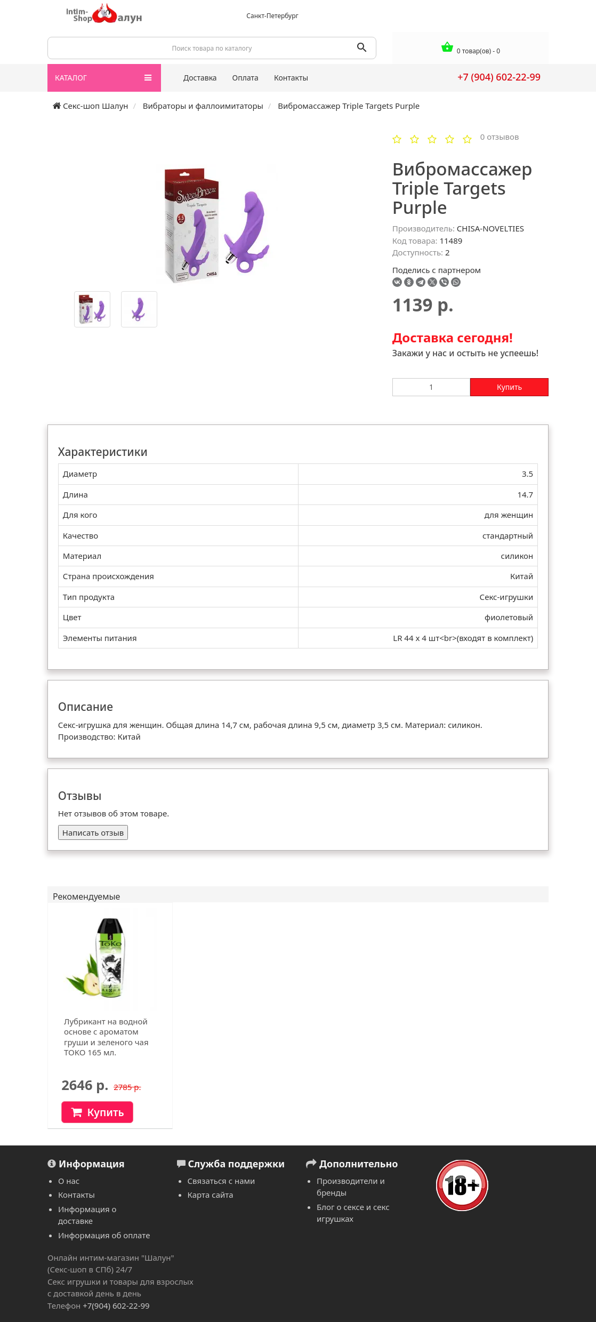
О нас (68, 1180)
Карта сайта (210, 1194)
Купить (509, 387)
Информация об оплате (104, 1235)
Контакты (291, 78)
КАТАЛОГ (103, 78)
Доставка (200, 78)
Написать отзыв (93, 832)
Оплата (245, 78)
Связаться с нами (221, 1180)
